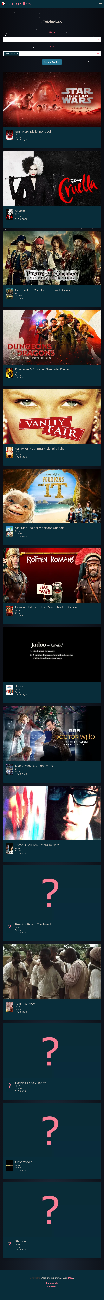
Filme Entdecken (52, 62)
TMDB (70, 1278)
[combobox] (52, 39)
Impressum (52, 1286)
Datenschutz (52, 1283)
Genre (52, 32)
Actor (52, 46)
